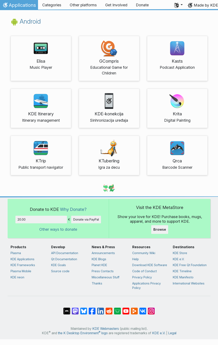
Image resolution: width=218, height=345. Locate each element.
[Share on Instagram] (151, 309)
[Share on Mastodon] (75, 309)
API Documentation (64, 253)
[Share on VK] (142, 309)
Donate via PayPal (86, 219)
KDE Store (180, 253)
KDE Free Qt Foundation (190, 265)
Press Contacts (103, 271)
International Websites (188, 283)
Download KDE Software (149, 265)
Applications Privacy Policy (146, 286)
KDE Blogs (99, 259)
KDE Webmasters (105, 329)
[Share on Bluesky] (83, 309)
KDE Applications (22, 259)
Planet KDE (99, 265)
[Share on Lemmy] (117, 309)
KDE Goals (58, 265)
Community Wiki (143, 253)
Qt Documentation (64, 259)
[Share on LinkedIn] (100, 309)
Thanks (97, 283)
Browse (159, 229)
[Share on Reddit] (109, 309)
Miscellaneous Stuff (105, 277)
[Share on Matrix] (66, 309)
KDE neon (17, 277)
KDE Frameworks (23, 265)
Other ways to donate (58, 229)
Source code (60, 271)
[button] (178, 5)
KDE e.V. (178, 259)
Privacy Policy (142, 277)
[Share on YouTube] (126, 309)
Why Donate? (73, 209)
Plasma (16, 253)
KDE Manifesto (183, 277)
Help (135, 259)
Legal (172, 333)
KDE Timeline (182, 271)
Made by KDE (206, 5)
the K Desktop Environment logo (83, 333)
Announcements (103, 253)
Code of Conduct (144, 271)
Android (26, 21)
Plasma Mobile (21, 271)
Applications (19, 6)
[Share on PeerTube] (134, 309)
